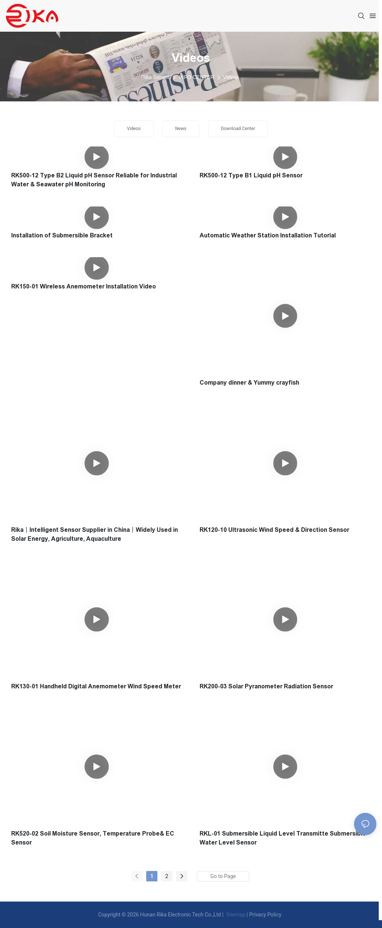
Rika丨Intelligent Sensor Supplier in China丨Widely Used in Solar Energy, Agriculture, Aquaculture (94, 534)
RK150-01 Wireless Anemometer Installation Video (83, 286)
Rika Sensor (155, 77)
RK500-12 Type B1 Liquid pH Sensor (251, 175)
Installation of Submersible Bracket (62, 235)
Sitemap (235, 915)
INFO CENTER (196, 77)
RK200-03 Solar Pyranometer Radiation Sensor (266, 686)
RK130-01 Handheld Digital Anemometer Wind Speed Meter (96, 686)
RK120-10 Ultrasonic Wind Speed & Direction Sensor (274, 530)
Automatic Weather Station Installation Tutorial (268, 235)
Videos (231, 77)
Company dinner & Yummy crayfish (249, 382)
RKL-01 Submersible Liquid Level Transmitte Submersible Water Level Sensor (283, 838)
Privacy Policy (265, 915)
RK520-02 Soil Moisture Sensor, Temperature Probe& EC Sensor (92, 838)
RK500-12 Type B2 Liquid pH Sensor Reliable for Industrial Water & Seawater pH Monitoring (94, 179)
